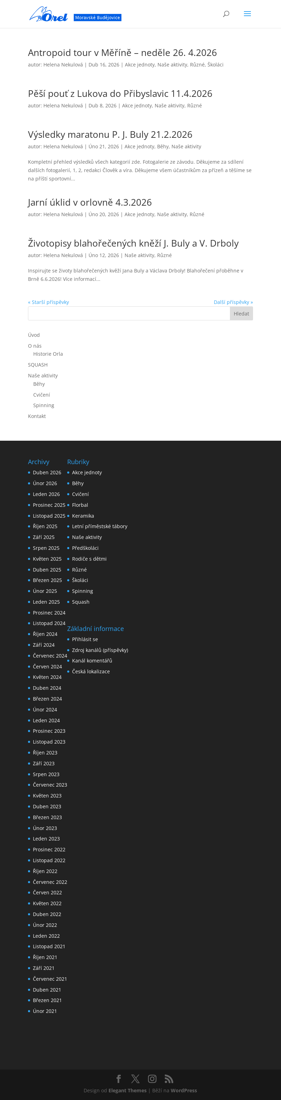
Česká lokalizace (91, 671)
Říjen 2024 (45, 634)
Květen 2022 (47, 903)
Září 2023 (44, 763)
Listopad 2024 (49, 623)
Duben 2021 (47, 989)
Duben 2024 (47, 687)
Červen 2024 (47, 666)
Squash (81, 601)
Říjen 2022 (45, 871)
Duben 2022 (47, 914)
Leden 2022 (46, 935)
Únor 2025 (45, 591)
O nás (35, 345)
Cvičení (41, 394)
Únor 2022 (45, 925)
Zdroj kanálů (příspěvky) (100, 650)
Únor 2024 (45, 709)
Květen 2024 (47, 677)
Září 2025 (44, 537)
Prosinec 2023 (49, 731)
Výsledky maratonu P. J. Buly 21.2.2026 (110, 134)
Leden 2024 (46, 720)
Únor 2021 (45, 1011)
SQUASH (38, 364)
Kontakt (37, 416)
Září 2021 (44, 968)
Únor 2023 (45, 828)
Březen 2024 (47, 698)
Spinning (43, 405)
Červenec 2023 (50, 784)
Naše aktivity (172, 64)
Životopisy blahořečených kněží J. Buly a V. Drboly (133, 243)
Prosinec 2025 (49, 505)
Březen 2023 (47, 817)
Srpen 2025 (46, 548)
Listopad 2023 (49, 741)
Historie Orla (48, 353)
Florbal (80, 505)
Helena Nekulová (63, 64)
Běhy (163, 146)
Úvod (34, 335)
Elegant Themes (127, 1090)
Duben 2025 (47, 569)
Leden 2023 (46, 838)
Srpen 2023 (46, 774)
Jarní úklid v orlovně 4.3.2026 (90, 202)
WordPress (184, 1090)
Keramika (83, 515)
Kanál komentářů (92, 660)
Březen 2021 (47, 1000)
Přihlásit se (85, 639)
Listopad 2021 (49, 946)
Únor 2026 (45, 483)
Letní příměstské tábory (99, 526)
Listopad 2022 (49, 860)
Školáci (216, 64)
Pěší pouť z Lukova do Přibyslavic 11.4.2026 (120, 93)
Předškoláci (85, 548)
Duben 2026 (47, 472)
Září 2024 (44, 644)
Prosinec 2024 (49, 612)
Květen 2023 (47, 795)
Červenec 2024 (50, 655)
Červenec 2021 (50, 978)
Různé (197, 64)
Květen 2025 (47, 558)
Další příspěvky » (233, 302)
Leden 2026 (46, 494)
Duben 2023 (47, 806)
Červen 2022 (47, 892)
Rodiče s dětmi (89, 558)
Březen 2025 (47, 580)
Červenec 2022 (50, 882)
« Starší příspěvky (48, 302)
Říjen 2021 (45, 957)
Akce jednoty (140, 64)
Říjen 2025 (45, 526)
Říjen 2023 (45, 752)
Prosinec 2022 (49, 849)
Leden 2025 (46, 601)
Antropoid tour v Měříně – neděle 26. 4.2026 (122, 52)
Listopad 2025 (49, 515)
